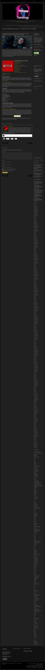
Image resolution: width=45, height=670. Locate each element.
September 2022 (36, 262)
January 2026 (35, 209)
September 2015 (36, 370)
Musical (35, 565)
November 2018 (36, 319)
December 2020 (36, 290)
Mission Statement (41, 666)
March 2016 (35, 362)
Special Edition (36, 595)
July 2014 (35, 387)
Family (35, 517)
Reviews (7, 25)
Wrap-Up (35, 633)
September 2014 (36, 384)
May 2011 (35, 426)
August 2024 (35, 231)
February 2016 (36, 363)
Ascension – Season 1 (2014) (6, 82)
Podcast (35, 573)
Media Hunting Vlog (36, 554)
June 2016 (35, 358)
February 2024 (36, 239)
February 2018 (36, 331)
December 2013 (36, 396)
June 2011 (35, 424)
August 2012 (35, 414)
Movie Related (17, 33)
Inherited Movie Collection (37, 541)
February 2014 (36, 394)
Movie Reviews (36, 561)
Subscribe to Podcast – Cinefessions (37, 55)
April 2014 (35, 391)
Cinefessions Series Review (37, 484)
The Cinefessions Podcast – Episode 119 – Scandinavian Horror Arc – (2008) (38, 182)
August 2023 (35, 247)
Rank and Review (36, 577)
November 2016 (36, 351)
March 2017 (35, 346)
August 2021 (35, 279)
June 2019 (35, 311)
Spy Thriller (35, 597)
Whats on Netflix (6, 123)
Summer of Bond (36, 599)
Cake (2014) (15, 64)
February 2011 (36, 430)
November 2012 (36, 411)
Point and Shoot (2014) (17, 69)
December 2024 (36, 226)
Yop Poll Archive (28, 666)
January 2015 (35, 380)
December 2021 (36, 274)
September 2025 (36, 214)
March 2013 (35, 407)
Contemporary (36, 497)
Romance (35, 582)
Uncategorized (36, 623)
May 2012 (35, 416)
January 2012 (35, 420)
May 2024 (35, 235)
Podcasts (14, 25)
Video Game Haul (36, 626)
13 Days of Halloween (37, 451)
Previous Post (5, 143)
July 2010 (35, 438)
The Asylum (35, 607)
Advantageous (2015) (17, 62)
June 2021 (35, 282)
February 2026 (36, 207)
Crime (34, 501)
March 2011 (35, 428)
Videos (35, 629)
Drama (35, 509)
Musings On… (36, 566)
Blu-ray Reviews (36, 470)
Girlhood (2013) (16, 67)
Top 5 (34, 617)
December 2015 (36, 366)
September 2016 (36, 354)
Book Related (35, 474)
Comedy (35, 493)
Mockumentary (36, 558)
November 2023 (36, 243)
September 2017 (36, 338)
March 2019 (35, 315)
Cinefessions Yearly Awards (40, 667)
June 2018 (35, 326)
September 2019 (36, 310)
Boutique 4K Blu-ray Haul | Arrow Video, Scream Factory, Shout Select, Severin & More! (38, 174)
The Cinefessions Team (27, 25)
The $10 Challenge (36, 605)
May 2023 (35, 251)
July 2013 (35, 402)
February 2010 (36, 444)
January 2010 (35, 446)
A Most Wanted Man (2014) (18, 61)
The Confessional (36, 609)
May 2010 (35, 440)
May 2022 (35, 267)
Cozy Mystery (36, 498)
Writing (20, 33)
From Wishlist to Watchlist (37, 526)
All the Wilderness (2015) (17, 63)
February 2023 (36, 255)
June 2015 (35, 374)
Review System (34, 667)
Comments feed (36, 642)
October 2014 (35, 383)
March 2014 (35, 392)
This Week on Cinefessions (37, 610)
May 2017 (35, 343)
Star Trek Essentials (36, 598)
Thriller (35, 613)
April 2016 (35, 360)
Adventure (35, 463)
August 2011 (35, 422)
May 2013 (35, 404)
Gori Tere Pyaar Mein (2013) (18, 68)
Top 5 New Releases (36, 618)
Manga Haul (35, 550)
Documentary (36, 505)
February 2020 (36, 303)
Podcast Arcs (41, 663)
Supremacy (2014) (16, 71)
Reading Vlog (35, 578)
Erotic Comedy (36, 514)
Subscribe (36, 76)
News (34, 569)
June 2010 (35, 439)
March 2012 (35, 418)
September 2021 (36, 278)
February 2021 (36, 287)
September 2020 (36, 294)
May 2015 (35, 375)
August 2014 (35, 386)
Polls (34, 574)
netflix (7, 34)
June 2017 (35, 342)
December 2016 (36, 350)
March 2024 (35, 238)
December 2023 (36, 242)
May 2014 (35, 390)
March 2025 (35, 222)
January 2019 (35, 318)
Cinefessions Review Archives (34, 666)
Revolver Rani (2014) (17, 70)
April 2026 (35, 205)
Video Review (36, 627)
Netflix (11, 123)
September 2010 (36, 435)
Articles (11, 25)
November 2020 (36, 291)
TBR (34, 602)
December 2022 (36, 258)
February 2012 (36, 419)
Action (35, 458)
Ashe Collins (8, 33)
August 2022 (35, 263)
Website (3, 166)
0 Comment (23, 33)
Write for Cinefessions (19, 25)
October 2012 (35, 412)
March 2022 (35, 270)
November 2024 (36, 227)
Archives (37, 25)
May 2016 (35, 359)
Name (3, 160)
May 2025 (35, 219)
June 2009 (35, 447)
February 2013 (36, 408)
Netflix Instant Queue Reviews (17, 34)
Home (28, 663)
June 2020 (35, 298)
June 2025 (35, 218)
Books (35, 478)
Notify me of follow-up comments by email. (9, 169)
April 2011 (35, 427)
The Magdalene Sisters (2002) (6, 73)
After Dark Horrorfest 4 (37, 466)
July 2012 (35, 415)
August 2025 (35, 215)
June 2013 (35, 403)
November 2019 (36, 307)
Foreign (35, 525)
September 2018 (36, 322)
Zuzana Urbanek (36, 198)
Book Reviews (36, 475)
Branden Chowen (36, 181)
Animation (35, 467)
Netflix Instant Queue (11, 34)
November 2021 (36, 275)
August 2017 (35, 339)
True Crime (35, 619)
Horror (35, 534)
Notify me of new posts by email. (8, 170)
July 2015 (35, 372)
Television (35, 603)
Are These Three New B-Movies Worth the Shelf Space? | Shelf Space (38, 171)
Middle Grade (36, 557)
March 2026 (35, 206)
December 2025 (36, 210)
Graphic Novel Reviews (37, 530)
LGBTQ (35, 545)
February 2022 (36, 271)
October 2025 (35, 213)
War (34, 630)
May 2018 (35, 327)
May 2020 (35, 299)
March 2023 (35, 254)
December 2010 (36, 432)
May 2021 (35, 283)
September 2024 (36, 230)
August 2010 (35, 436)
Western (35, 631)
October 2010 (35, 434)
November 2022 (36, 259)
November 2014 (36, 382)
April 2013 (35, 406)
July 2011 (35, 423)
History (35, 533)
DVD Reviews (35, 513)
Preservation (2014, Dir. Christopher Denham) (9, 109)
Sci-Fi (34, 585)
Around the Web (33, 25)
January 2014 (35, 395)
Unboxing (35, 622)
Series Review (36, 590)
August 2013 (35, 400)
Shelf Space (35, 591)
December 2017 (36, 334)
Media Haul (35, 553)
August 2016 (35, 355)
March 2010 (35, 443)
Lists (34, 549)
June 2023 (35, 250)
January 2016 (35, 364)
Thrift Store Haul (36, 611)
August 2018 (35, 323)
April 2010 (35, 442)
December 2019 (36, 306)
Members (38, 663)
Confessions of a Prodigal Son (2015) (19, 65)
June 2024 (35, 234)
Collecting (35, 490)
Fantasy (35, 518)
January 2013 (35, 410)
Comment (4, 151)
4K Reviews (35, 455)
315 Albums (35, 454)
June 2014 (35, 388)
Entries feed (35, 641)
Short (34, 593)
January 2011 (35, 431)
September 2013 (36, 399)
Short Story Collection (37, 594)
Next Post (30, 143)
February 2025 (36, 223)
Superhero (35, 601)
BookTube (35, 479)
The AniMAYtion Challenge (37, 606)
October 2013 (35, 398)
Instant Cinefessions (14, 33)
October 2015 (35, 368)
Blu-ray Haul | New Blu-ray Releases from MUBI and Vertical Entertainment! (38, 167)
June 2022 (35, 266)
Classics (35, 489)
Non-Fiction (35, 570)
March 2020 (35, 302)
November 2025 (36, 211)
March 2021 (35, 286)
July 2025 (35, 217)
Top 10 (35, 615)
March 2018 (35, 330)
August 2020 (35, 295)
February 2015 (36, 379)
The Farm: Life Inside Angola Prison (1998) (20, 72)
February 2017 (36, 347)
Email (3, 163)
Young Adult (35, 635)
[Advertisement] (38, 60)
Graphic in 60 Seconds (37, 529)
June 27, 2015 (4, 33)
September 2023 (36, 246)
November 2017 (36, 335)
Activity (31, 663)
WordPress (15, 663)
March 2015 (35, 378)
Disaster (35, 502)
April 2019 (35, 314)
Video (34, 625)
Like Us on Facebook (16, 648)
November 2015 (36, 367)
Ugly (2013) (3, 74)
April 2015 (35, 376)
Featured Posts (30, 667)
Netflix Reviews (22, 34)
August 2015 (35, 371)
